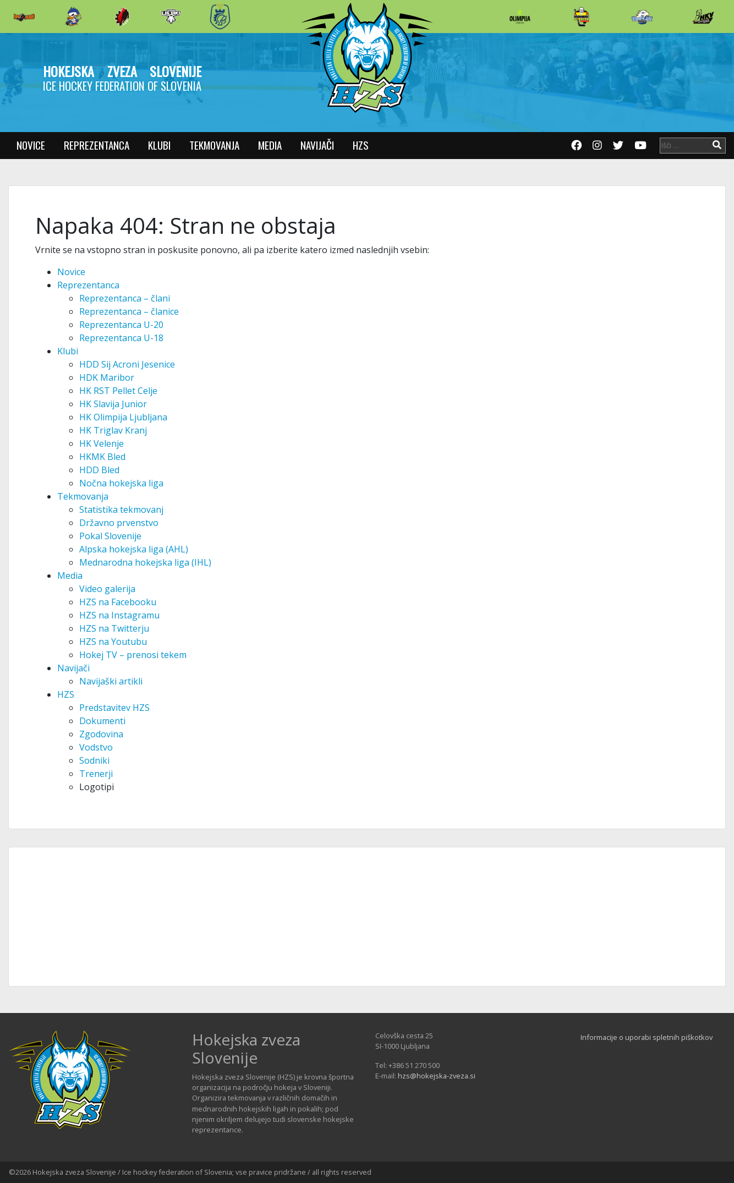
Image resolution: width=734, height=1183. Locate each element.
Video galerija (107, 589)
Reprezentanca (96, 145)
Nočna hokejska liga (121, 483)
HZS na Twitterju (114, 628)
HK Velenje (101, 443)
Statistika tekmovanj (121, 509)
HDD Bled (99, 470)
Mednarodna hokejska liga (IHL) (145, 562)
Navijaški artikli (111, 681)
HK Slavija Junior (113, 404)
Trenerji (96, 774)
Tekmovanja (214, 145)
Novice (31, 145)
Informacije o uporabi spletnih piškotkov (646, 1037)
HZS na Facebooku (117, 602)
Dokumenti (102, 721)
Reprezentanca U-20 (121, 325)
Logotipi (96, 787)
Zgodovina (101, 734)
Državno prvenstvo (118, 523)
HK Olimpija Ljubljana (123, 417)
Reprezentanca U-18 (121, 338)
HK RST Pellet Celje (118, 391)
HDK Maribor (106, 377)
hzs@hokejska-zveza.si (436, 1076)
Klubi (159, 145)
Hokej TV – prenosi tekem (133, 655)
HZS (361, 145)
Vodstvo (96, 747)
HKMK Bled (102, 457)
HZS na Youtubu (113, 642)
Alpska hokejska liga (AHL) (133, 549)
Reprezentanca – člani (124, 298)
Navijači (317, 145)
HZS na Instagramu (119, 615)
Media (270, 145)
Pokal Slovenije (110, 536)
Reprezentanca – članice (129, 311)
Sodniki (94, 760)
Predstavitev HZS (114, 708)
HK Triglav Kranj (113, 430)
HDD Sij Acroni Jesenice (127, 364)
